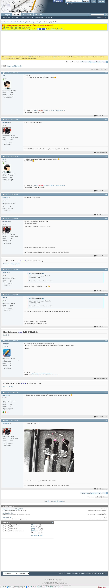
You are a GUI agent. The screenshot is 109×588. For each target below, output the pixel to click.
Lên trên (105, 497)
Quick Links (47, 17)
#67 (106, 294)
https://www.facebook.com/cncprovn (41, 373)
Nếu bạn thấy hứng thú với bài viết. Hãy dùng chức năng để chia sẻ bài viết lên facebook (33, 29)
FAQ (20, 17)
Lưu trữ (99, 573)
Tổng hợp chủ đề (60, 110)
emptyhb (12, 264)
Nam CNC (6, 335)
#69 (106, 392)
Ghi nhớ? (70, 3)
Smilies (33, 527)
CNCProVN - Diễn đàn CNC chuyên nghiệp (84, 573)
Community (29, 17)
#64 (106, 194)
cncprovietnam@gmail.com (36, 375)
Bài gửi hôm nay (27, 15)
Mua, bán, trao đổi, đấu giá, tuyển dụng (22, 22)
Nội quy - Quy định (36, 535)
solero (18, 264)
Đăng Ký (101, 1)
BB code (33, 525)
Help (94, 1)
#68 (106, 340)
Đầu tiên (94, 62)
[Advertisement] (39, 51)
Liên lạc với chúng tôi (65, 573)
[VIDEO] (33, 531)
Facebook (51, 110)
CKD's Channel (41, 110)
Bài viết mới (14, 17)
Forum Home (6, 17)
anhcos (5, 386)
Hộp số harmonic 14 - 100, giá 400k (13, 509)
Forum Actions (38, 17)
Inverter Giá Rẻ (7, 517)
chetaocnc (6, 264)
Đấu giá (38, 22)
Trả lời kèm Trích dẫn (100, 116)
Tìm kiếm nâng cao (101, 17)
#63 (106, 156)
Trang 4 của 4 (86, 62)
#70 (106, 420)
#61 (106, 72)
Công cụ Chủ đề (95, 69)
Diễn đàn (16, 15)
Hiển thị (103, 69)
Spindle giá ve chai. (8, 513)
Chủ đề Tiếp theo (59, 501)
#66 (106, 269)
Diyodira (10, 386)
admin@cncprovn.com (51, 375)
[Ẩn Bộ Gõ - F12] (102, 587)
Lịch (23, 17)
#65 (106, 218)
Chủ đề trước (49, 501)
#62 (106, 119)
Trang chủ (7, 15)
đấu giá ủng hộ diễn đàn (14, 66)
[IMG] (33, 529)
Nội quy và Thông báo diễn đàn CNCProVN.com (17, 27)
